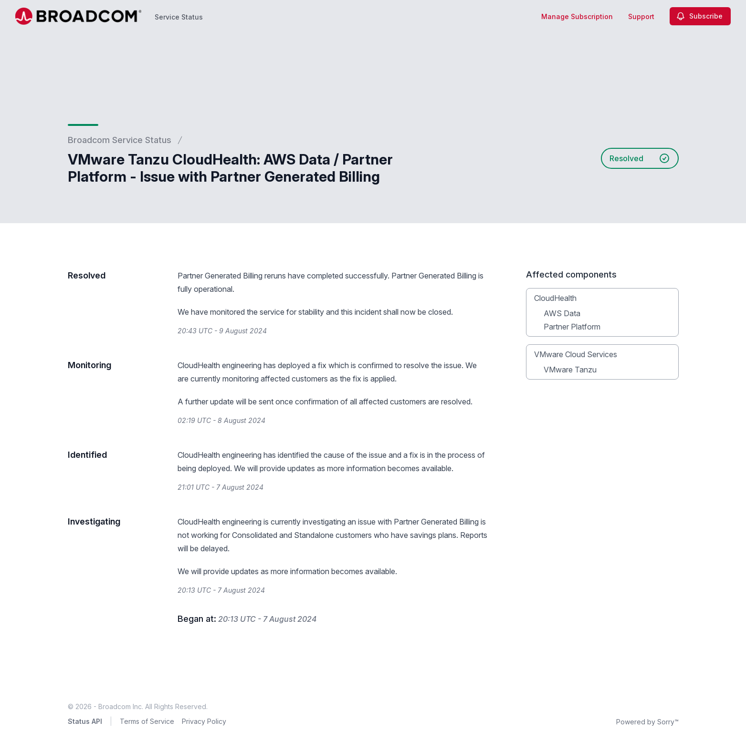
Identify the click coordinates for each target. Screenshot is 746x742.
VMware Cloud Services (575, 354)
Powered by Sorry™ (647, 722)
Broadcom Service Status (119, 140)
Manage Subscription (577, 16)
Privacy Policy (204, 721)
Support (641, 16)
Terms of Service (147, 721)
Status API (85, 721)
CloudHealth (555, 298)
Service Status (179, 17)
